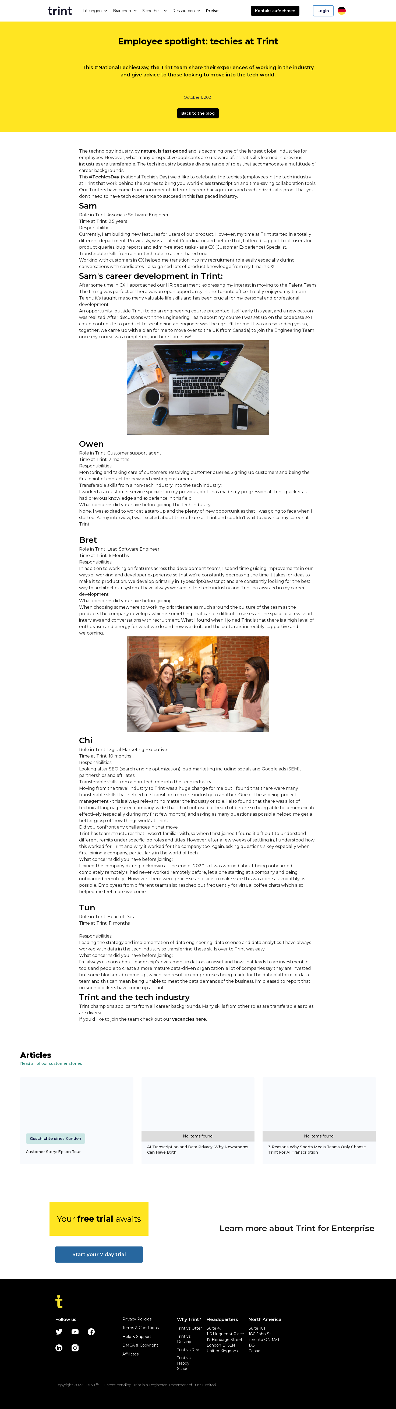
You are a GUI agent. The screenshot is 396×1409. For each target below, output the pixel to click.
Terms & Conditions (140, 1327)
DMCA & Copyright (140, 1345)
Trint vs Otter (189, 1328)
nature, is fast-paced (164, 151)
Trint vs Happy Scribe (183, 1363)
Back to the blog (198, 113)
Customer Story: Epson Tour (53, 1151)
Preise (212, 10)
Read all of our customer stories (51, 1063)
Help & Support (136, 1336)
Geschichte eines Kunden (55, 1138)
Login (323, 10)
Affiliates (130, 1354)
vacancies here (189, 1019)
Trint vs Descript (185, 1339)
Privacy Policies (136, 1319)
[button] (95, 11)
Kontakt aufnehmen (275, 10)
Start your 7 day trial (99, 1254)
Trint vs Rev (188, 1349)
